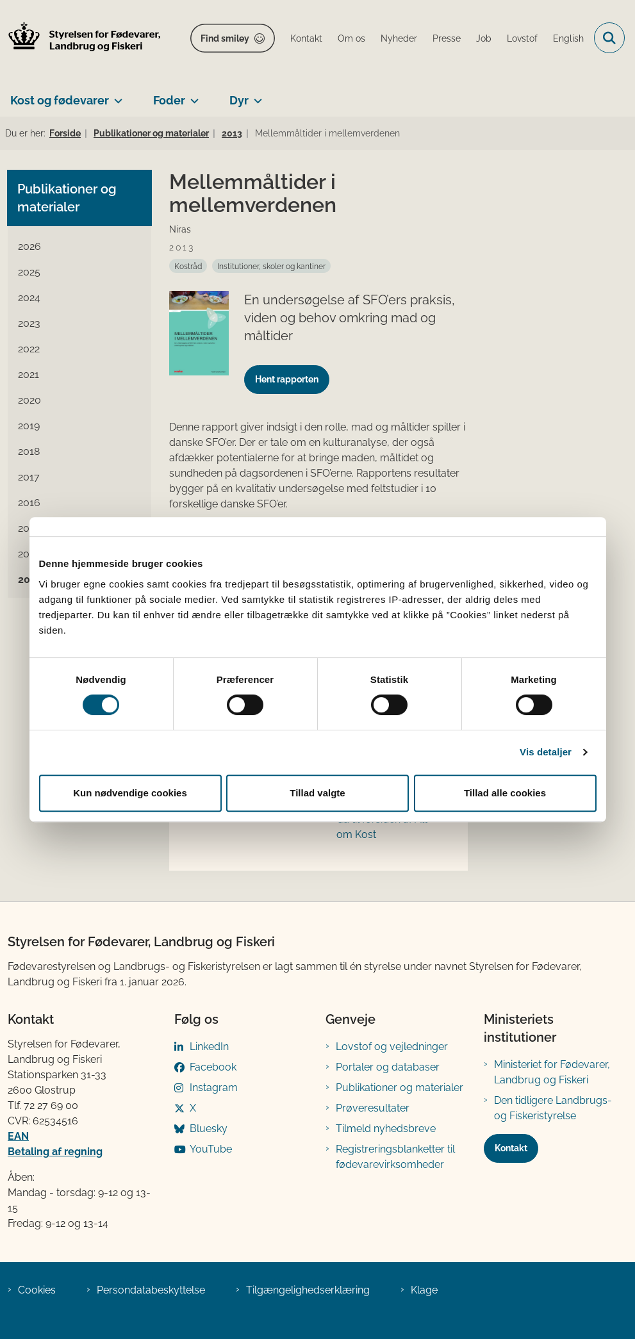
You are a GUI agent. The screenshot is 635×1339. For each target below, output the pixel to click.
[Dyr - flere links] (255, 95)
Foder (169, 100)
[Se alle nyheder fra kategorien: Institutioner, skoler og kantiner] (271, 266)
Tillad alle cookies (505, 792)
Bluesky (208, 1128)
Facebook (213, 1067)
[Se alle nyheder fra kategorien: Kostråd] (188, 266)
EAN (18, 1136)
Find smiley (225, 38)
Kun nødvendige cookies (130, 792)
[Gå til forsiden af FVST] (80, 38)
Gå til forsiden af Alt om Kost (381, 827)
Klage (424, 1290)
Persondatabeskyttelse (151, 1290)
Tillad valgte (317, 792)
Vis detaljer (546, 751)
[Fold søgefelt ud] (609, 37)
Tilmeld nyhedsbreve (386, 1128)
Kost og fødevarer (59, 100)
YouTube (211, 1149)
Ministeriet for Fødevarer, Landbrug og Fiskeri (552, 1072)
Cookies (37, 1290)
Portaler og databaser (388, 1067)
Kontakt (511, 1148)
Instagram (214, 1087)
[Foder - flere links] (192, 95)
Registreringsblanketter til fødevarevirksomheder (395, 1157)
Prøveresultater (372, 1108)
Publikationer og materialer (399, 1087)
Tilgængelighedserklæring (308, 1290)
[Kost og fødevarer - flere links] (115, 95)
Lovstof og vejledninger (392, 1046)
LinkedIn (209, 1046)
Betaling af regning (55, 1152)
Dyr (239, 100)
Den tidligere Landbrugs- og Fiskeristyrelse (553, 1108)
